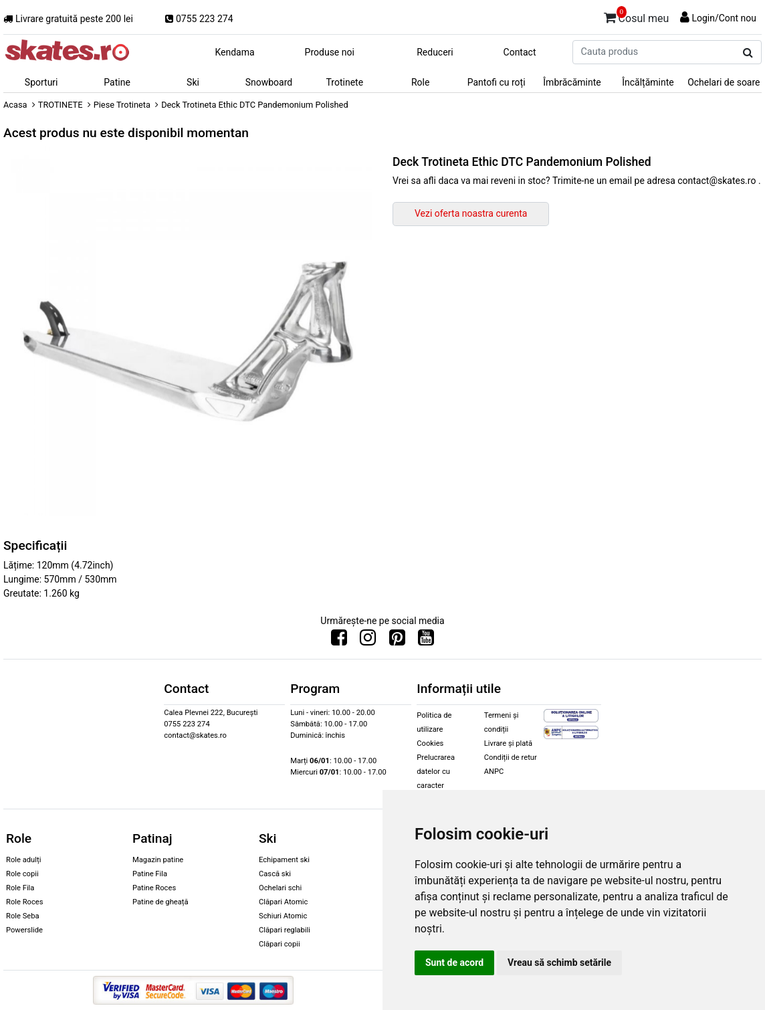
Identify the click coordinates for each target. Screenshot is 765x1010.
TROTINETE (60, 105)
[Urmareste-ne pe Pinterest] (397, 640)
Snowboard (269, 82)
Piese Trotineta (122, 105)
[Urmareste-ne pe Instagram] (367, 640)
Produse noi (329, 52)
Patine (117, 82)
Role (420, 82)
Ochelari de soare (723, 82)
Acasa (15, 105)
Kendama (234, 52)
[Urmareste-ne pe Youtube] (426, 640)
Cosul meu (636, 16)
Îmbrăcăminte (571, 82)
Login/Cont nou (723, 18)
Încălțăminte (648, 82)
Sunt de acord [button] (454, 962)
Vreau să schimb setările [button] (559, 962)
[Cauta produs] (748, 53)
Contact (520, 52)
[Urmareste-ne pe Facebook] (339, 640)
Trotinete (345, 82)
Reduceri (435, 52)
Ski (193, 82)
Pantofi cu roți (496, 82)
